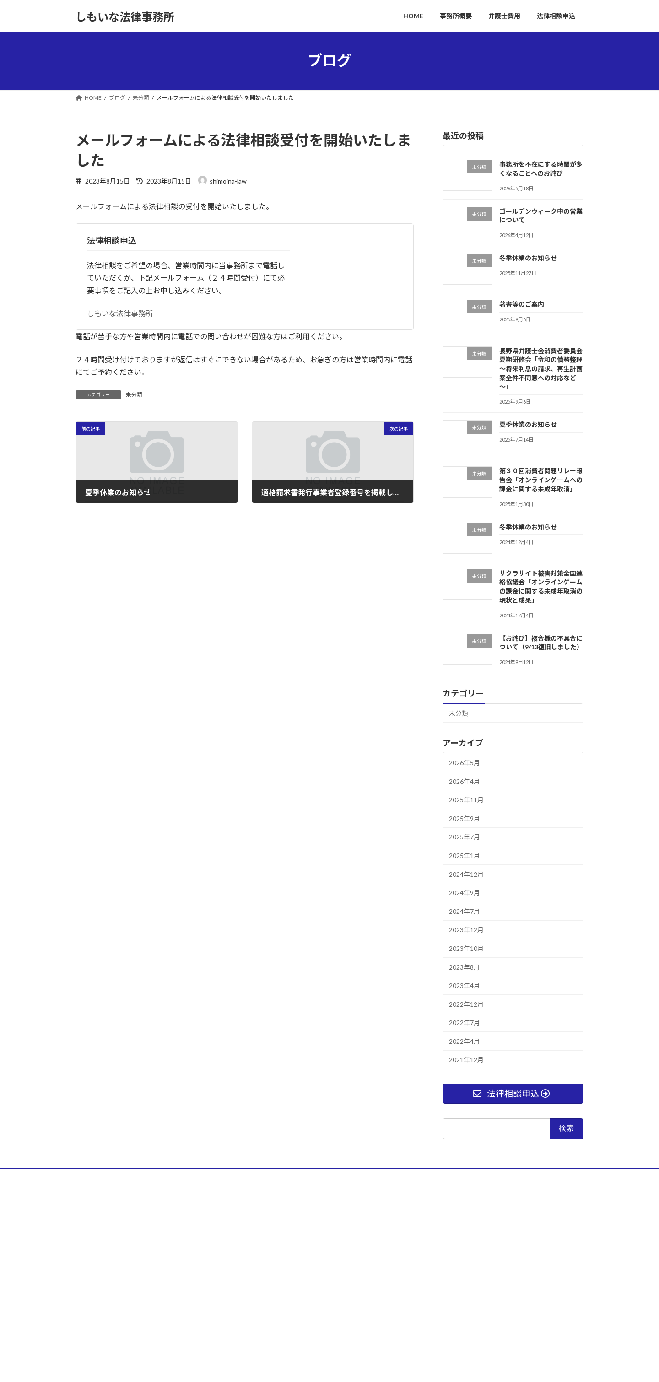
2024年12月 (466, 874)
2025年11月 (466, 800)
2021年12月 (466, 1059)
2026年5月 (464, 763)
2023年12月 (466, 930)
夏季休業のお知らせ (528, 424)
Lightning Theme (327, 1365)
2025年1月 (464, 855)
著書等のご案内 (521, 304)
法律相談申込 (111, 240)
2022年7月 (464, 1022)
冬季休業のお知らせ (528, 258)
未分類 (134, 394)
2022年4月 (464, 1041)
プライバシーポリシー (162, 1176)
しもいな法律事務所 (120, 313)
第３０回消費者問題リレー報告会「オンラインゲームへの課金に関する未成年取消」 (541, 479)
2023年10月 (466, 948)
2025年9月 (464, 818)
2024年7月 (464, 911)
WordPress (280, 1365)
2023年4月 (464, 985)
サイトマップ (100, 1176)
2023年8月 (464, 967)
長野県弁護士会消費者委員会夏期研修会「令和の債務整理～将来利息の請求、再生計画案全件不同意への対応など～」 (541, 368)
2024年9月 (464, 892)
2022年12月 (466, 1004)
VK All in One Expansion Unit (388, 1365)
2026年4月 (464, 781)
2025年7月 (464, 837)
